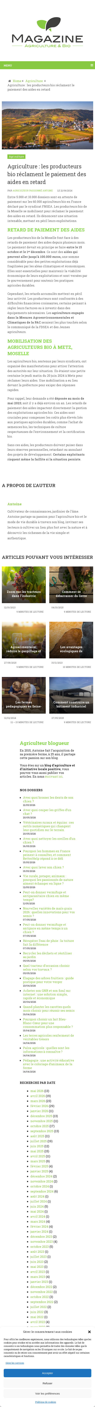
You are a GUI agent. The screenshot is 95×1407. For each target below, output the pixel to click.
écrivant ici (53, 776)
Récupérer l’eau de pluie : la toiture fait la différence (48, 942)
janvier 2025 (39, 1171)
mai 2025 (37, 1151)
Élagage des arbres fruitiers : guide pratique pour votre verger (48, 980)
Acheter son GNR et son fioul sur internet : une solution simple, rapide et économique (47, 994)
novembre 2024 (41, 1181)
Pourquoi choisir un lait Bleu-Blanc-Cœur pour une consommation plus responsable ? (48, 1023)
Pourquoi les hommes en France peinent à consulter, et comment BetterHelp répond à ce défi (47, 854)
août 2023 (37, 1252)
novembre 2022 (41, 1292)
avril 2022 (37, 1322)
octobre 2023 (39, 1246)
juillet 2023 (38, 1257)
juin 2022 (37, 1312)
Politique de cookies (45, 1401)
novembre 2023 (41, 1241)
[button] (89, 1332)
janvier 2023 (39, 1282)
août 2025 (37, 1136)
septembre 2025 (41, 1131)
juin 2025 (37, 1146)
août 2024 (37, 1196)
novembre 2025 (41, 1121)
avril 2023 (37, 1272)
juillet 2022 (38, 1307)
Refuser (47, 1383)
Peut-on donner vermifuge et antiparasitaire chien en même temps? (46, 896)
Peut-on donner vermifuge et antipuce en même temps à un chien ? (45, 928)
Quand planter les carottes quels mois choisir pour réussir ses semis (48, 1008)
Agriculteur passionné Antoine (33, 190)
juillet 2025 (38, 1141)
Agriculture (16, 156)
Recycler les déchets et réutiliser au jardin (47, 955)
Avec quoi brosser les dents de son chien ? (48, 799)
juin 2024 (37, 1206)
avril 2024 (37, 1216)
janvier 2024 (39, 1231)
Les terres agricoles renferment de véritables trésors (48, 1037)
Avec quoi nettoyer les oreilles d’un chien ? (49, 840)
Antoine (14, 504)
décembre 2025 (41, 1116)
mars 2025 (37, 1161)
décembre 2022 (41, 1287)
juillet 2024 (38, 1201)
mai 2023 (37, 1267)
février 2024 (39, 1226)
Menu (8, 65)
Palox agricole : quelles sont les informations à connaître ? (46, 1050)
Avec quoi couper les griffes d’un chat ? (47, 812)
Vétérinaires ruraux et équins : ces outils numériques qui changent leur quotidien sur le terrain (48, 826)
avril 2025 (37, 1156)
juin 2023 (37, 1262)
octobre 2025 (39, 1126)
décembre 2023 (41, 1236)
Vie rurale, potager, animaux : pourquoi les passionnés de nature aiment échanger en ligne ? (48, 879)
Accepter (47, 1373)
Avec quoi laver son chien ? (43, 867)
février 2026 (39, 1106)
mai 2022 (37, 1317)
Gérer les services (15, 1362)
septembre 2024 (42, 1191)
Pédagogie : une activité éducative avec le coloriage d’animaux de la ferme (48, 1064)
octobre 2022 (39, 1297)
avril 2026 (37, 1096)
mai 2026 (37, 1091)
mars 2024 (37, 1221)
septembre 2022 (41, 1302)
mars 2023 (37, 1277)
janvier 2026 (39, 1111)
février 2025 (39, 1166)
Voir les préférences (47, 1393)
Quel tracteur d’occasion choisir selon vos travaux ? (46, 967)
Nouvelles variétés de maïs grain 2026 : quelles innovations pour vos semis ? (49, 912)
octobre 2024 (39, 1186)
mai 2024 (37, 1211)
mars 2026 (37, 1101)
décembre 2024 (41, 1176)
